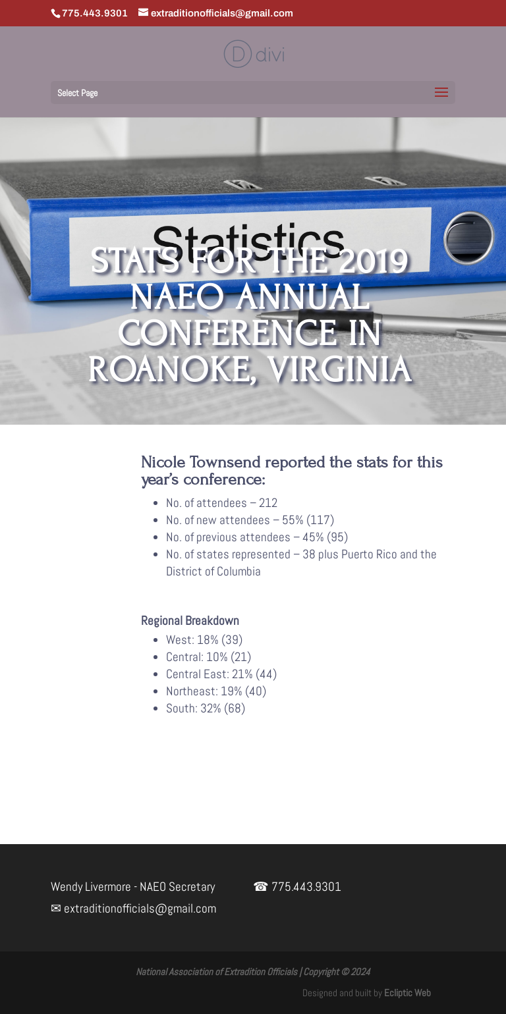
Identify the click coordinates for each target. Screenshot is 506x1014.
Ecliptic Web (407, 992)
